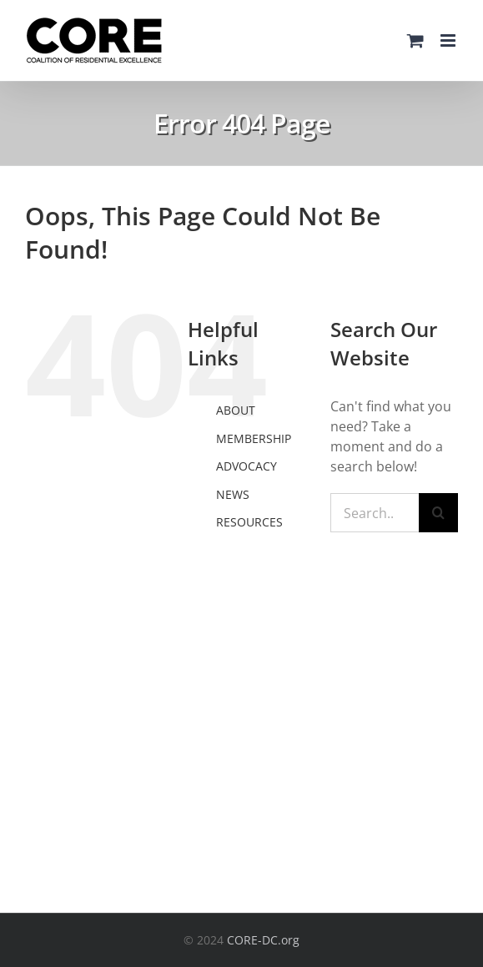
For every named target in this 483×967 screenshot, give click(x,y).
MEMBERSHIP (253, 438)
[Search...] (374, 512)
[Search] (438, 512)
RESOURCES (249, 522)
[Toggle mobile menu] (449, 40)
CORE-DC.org (263, 940)
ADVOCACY (246, 466)
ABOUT (235, 410)
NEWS (232, 494)
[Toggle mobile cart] (415, 40)
